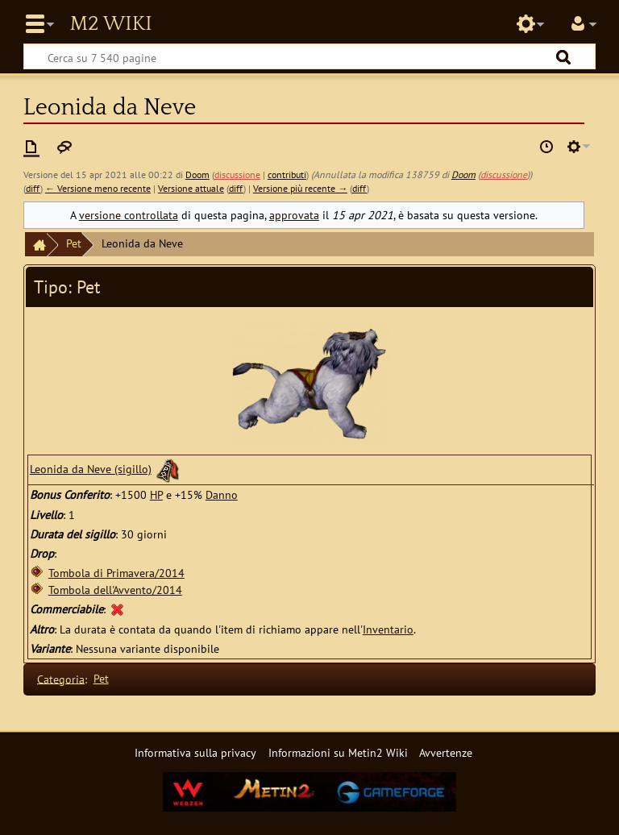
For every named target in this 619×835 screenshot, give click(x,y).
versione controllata (128, 214)
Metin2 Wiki (110, 24)
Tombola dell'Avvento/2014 (115, 589)
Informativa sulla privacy (195, 752)
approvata (294, 214)
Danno (222, 494)
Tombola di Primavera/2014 (116, 572)
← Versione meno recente (98, 188)
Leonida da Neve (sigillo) (91, 468)
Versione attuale (191, 188)
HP (156, 494)
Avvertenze (445, 752)
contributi (287, 174)
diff (33, 188)
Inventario (388, 629)
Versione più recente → (300, 188)
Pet (73, 243)
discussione (237, 174)
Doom (463, 174)
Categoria (61, 678)
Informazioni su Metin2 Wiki (338, 752)
